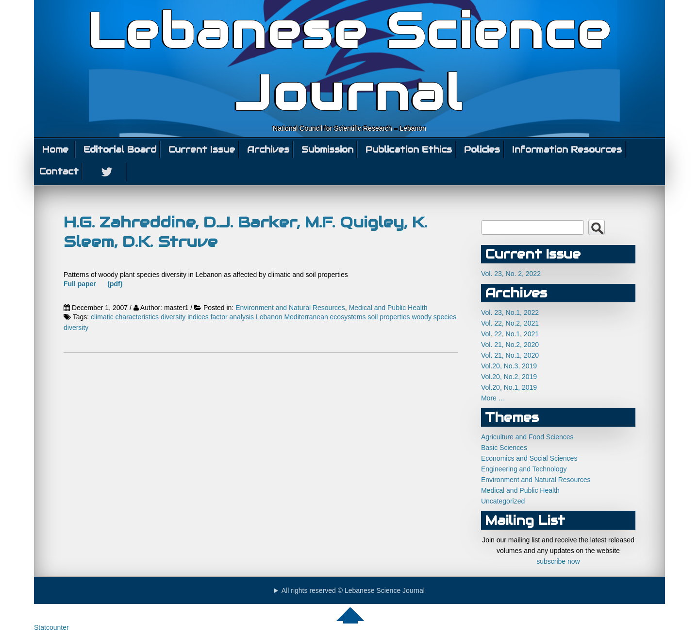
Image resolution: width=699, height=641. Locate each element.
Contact (59, 171)
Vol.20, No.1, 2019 (509, 387)
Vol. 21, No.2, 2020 (510, 344)
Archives (268, 149)
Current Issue (201, 149)
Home (55, 149)
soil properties (388, 317)
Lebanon (269, 317)
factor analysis (232, 317)
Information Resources (567, 149)
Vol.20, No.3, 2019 (509, 366)
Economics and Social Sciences (529, 458)
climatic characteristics (125, 317)
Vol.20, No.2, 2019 (509, 377)
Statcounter (51, 627)
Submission (327, 149)
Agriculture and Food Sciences (527, 437)
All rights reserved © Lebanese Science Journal (353, 590)
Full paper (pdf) (93, 284)
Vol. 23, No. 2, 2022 (511, 273)
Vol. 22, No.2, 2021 (510, 323)
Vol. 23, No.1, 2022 (510, 312)
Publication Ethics (409, 149)
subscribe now (558, 561)
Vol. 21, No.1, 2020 (510, 355)
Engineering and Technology (523, 469)
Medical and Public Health (388, 308)
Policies (482, 149)
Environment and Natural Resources (290, 308)
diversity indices (185, 317)
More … (493, 398)
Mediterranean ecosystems (325, 317)
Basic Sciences (504, 447)
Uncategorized (503, 501)
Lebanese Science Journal (350, 62)
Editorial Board (119, 149)
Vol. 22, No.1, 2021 (510, 334)
